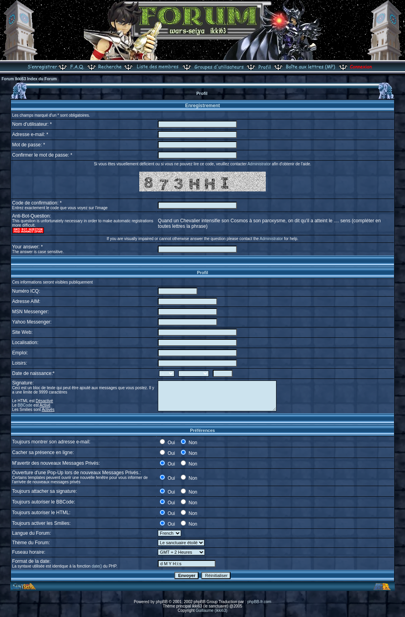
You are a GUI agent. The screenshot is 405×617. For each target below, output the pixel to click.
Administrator (259, 164)
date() (97, 566)
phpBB (162, 602)
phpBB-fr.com (259, 602)
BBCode (25, 405)
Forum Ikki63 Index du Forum (29, 79)
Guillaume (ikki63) (211, 610)
